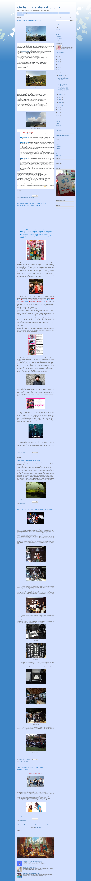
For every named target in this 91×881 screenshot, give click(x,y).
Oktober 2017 (61, 77)
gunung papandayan (26, 197)
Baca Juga (58, 160)
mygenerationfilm (37, 453)
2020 (59, 67)
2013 (59, 112)
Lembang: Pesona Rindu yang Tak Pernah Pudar (31, 873)
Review (50, 13)
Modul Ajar (25, 13)
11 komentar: (28, 195)
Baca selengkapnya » (21, 499)
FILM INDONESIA (23, 453)
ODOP (61, 13)
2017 (59, 72)
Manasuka (58, 148)
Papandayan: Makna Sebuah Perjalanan (29, 20)
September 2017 (62, 92)
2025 (59, 59)
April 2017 (60, 100)
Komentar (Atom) (38, 827)
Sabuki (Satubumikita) (25, 51)
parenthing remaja (23, 820)
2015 (59, 109)
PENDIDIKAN (58, 36)
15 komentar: (28, 818)
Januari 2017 (61, 105)
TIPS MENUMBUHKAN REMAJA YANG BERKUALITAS (64, 90)
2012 (59, 114)
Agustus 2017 (61, 94)
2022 (59, 64)
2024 (59, 61)
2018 (59, 70)
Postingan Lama (50, 824)
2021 (59, 66)
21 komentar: (28, 759)
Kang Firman (29, 181)
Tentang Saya (58, 155)
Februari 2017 (61, 104)
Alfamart (21, 761)
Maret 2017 (61, 102)
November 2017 (62, 75)
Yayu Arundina (65, 45)
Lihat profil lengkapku (60, 52)
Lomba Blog (66, 13)
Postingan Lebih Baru (22, 824)
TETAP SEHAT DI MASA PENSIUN (28, 460)
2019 (59, 69)
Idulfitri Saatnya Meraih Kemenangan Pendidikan (28, 832)
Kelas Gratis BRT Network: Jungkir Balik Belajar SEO (32, 861)
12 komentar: (28, 501)
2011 (59, 115)
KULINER (58, 31)
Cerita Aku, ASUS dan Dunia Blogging (29, 867)
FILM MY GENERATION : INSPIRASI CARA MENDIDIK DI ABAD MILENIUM (32, 204)
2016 (59, 107)
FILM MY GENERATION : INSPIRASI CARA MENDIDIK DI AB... (64, 82)
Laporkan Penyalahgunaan (62, 135)
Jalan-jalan (31, 13)
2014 (59, 110)
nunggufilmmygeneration (44, 453)
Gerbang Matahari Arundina (38, 7)
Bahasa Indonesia (43, 13)
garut (21, 197)
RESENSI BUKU (59, 38)
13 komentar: (28, 452)
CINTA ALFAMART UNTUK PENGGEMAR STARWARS (35, 510)
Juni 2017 (60, 97)
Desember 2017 (62, 73)
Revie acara (25, 761)
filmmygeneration (30, 453)
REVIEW (58, 40)
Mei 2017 (60, 99)
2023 (59, 62)
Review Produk (22, 503)
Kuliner (37, 13)
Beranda (19, 13)
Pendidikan (55, 13)
